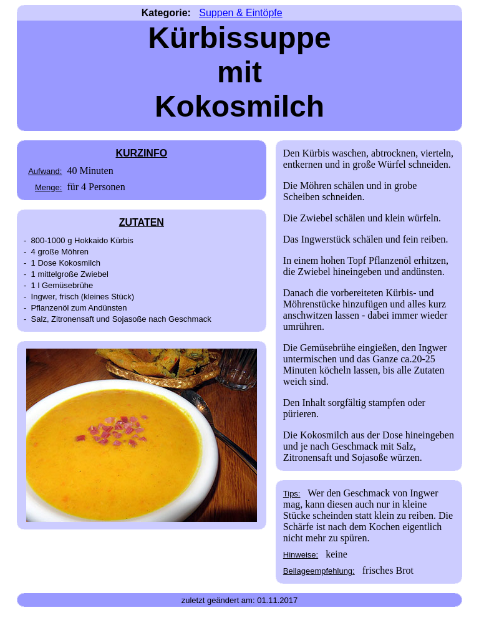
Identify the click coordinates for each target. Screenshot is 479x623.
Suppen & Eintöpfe (240, 12)
